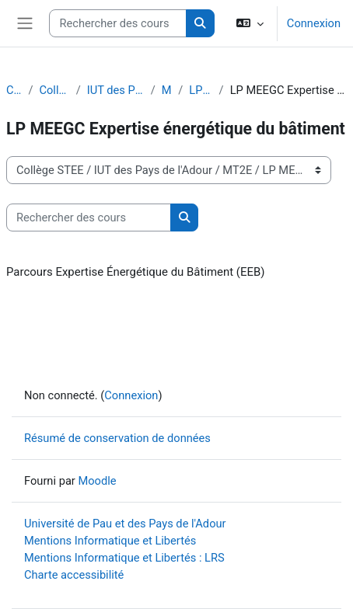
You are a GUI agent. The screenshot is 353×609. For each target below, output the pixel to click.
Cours (14, 90)
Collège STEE (54, 90)
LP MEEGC (200, 90)
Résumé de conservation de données (117, 438)
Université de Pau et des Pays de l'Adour (125, 524)
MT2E (167, 90)
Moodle (97, 481)
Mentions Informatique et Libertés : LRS (124, 558)
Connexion (314, 23)
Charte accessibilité (74, 575)
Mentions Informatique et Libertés (110, 541)
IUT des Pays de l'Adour (116, 90)
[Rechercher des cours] (118, 23)
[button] (250, 23)
